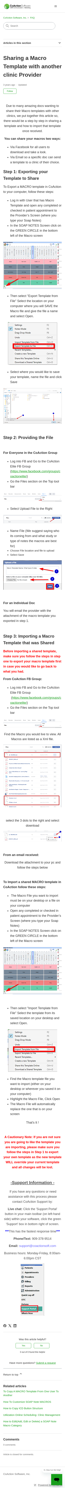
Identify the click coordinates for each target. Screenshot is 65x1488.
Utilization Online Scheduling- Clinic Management (31, 1414)
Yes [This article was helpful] (23, 1345)
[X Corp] (9, 1325)
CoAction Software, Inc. (15, 17)
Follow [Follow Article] (10, 91)
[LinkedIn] (14, 1325)
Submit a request (46, 1362)
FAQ (32, 17)
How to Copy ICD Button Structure (23, 1408)
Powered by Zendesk (50, 1484)
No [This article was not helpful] (41, 1345)
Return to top (13, 1374)
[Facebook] (4, 1325)
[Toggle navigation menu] (55, 6)
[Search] (29, 25)
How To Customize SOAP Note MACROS (27, 1401)
